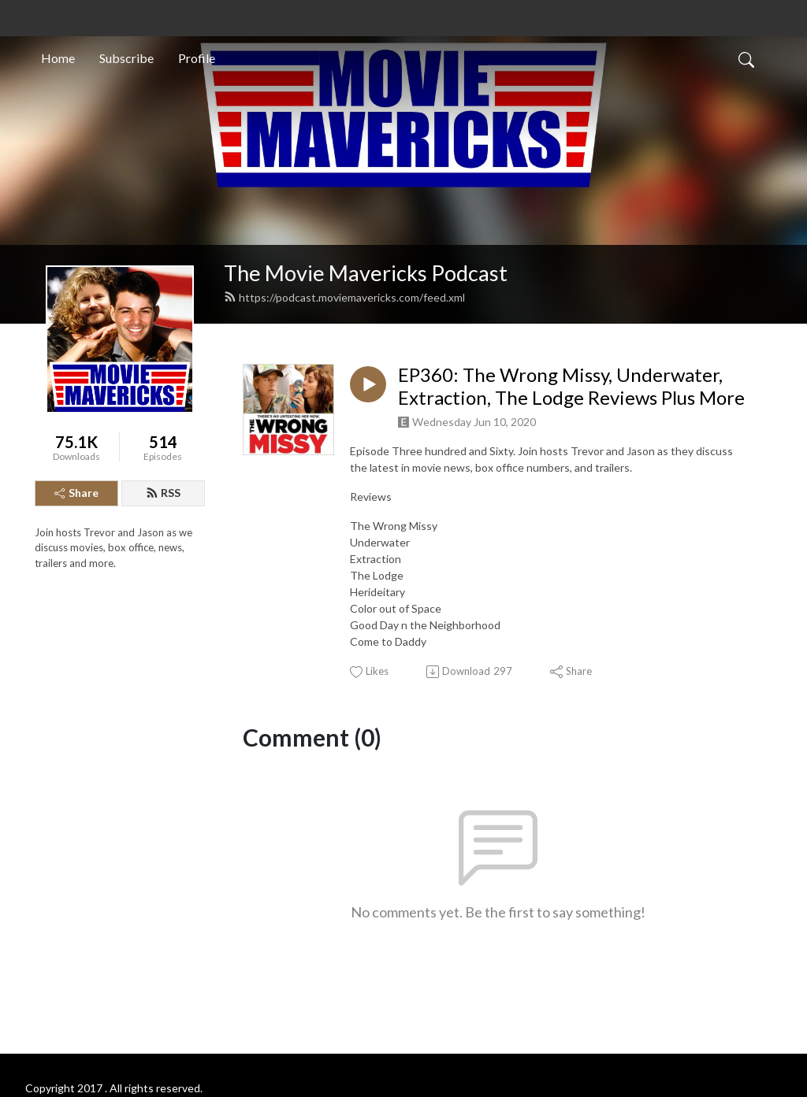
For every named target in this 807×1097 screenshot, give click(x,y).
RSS (163, 492)
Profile (196, 57)
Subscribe (126, 57)
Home (58, 57)
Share (76, 492)
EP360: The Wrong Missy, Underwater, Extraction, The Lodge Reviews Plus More (571, 386)
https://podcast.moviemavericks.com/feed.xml (344, 297)
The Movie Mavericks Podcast (366, 273)
